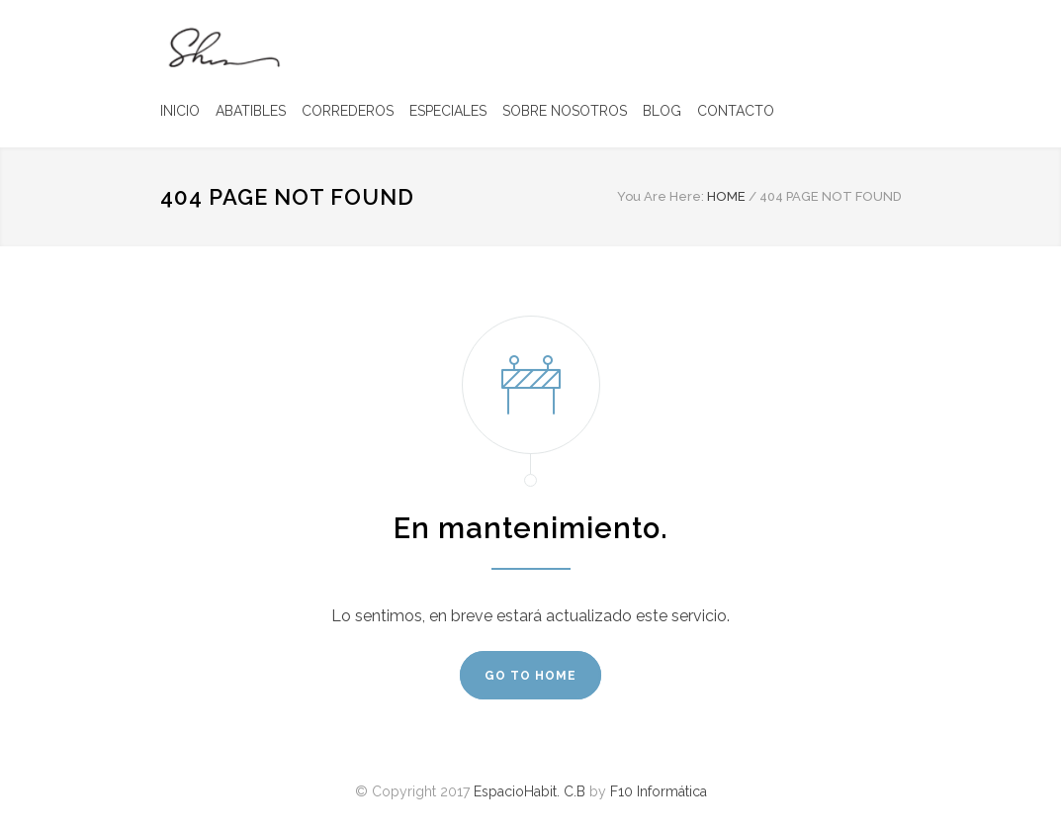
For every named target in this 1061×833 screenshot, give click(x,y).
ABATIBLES (251, 111)
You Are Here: (660, 196)
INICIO (180, 111)
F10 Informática (658, 791)
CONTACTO (735, 111)
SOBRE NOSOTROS (564, 111)
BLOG (662, 111)
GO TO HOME (530, 676)
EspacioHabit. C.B (529, 791)
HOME (726, 196)
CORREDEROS (348, 111)
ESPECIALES (447, 111)
